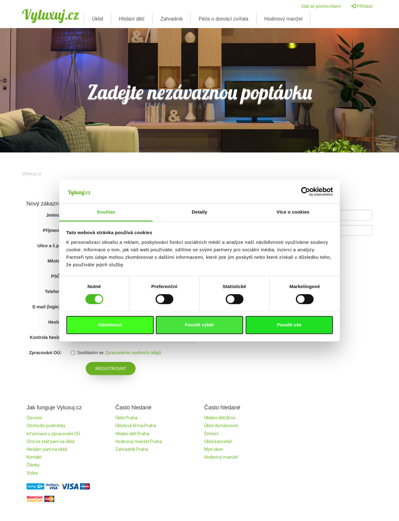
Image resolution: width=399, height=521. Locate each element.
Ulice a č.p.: (49, 245)
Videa (32, 472)
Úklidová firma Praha (135, 425)
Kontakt (34, 457)
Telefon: (53, 291)
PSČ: (56, 276)
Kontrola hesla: (46, 337)
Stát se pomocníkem (321, 6)
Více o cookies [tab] (293, 212)
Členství (34, 417)
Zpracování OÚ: (45, 352)
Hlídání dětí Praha (132, 433)
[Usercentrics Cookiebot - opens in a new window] (305, 191)
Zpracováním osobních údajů (133, 352)
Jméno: (54, 215)
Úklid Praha (126, 417)
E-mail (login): (46, 306)
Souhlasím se (87, 352)
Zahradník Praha (131, 449)
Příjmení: (52, 230)
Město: (54, 260)
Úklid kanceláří (218, 441)
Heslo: (55, 322)
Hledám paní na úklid (46, 449)
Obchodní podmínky (45, 425)
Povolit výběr (199, 325)
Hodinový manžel (283, 19)
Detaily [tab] (199, 212)
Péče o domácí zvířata (223, 19)
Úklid (97, 19)
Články (33, 464)
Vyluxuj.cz (50, 14)
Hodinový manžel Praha (138, 441)
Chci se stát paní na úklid (50, 441)
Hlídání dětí (132, 19)
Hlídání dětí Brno (220, 417)
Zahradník (171, 19)
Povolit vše (289, 325)
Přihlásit (362, 6)
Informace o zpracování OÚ (53, 433)
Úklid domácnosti (221, 425)
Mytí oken (213, 449)
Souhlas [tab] (106, 212)
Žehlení (211, 433)
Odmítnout (110, 325)
